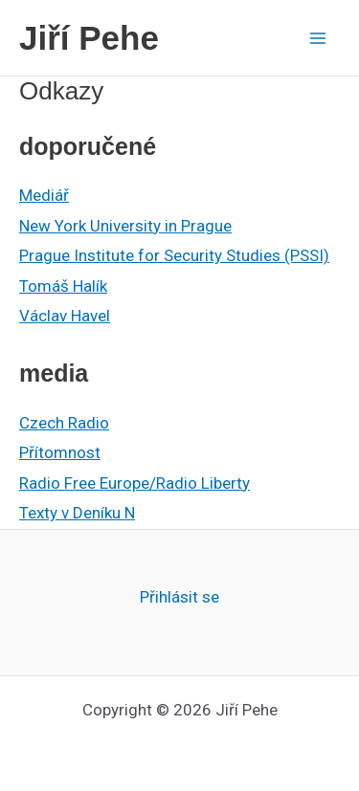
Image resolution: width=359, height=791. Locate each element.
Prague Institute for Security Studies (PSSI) (174, 255)
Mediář (44, 195)
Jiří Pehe (89, 37)
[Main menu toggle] (319, 38)
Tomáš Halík (63, 286)
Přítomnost (60, 452)
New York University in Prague (125, 225)
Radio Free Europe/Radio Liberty (134, 483)
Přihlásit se (179, 596)
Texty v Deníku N (77, 512)
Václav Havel (64, 315)
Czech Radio (64, 422)
